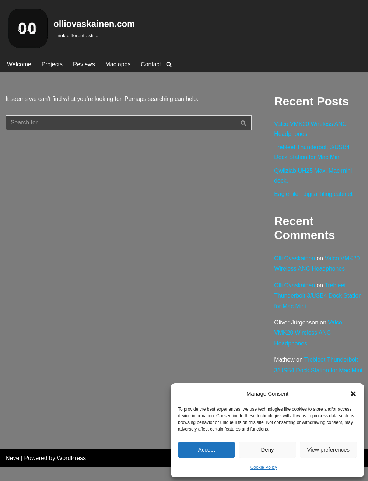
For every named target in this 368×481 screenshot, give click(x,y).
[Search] (170, 64)
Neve (12, 471)
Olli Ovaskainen (294, 259)
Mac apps (119, 64)
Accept (206, 449)
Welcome (19, 64)
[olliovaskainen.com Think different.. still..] (70, 28)
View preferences (328, 449)
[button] (353, 393)
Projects (52, 64)
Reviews (84, 64)
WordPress (71, 471)
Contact (152, 64)
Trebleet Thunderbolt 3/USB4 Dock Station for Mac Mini (310, 297)
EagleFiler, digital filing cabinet (313, 195)
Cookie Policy (263, 467)
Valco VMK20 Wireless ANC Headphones (308, 335)
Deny (267, 449)
